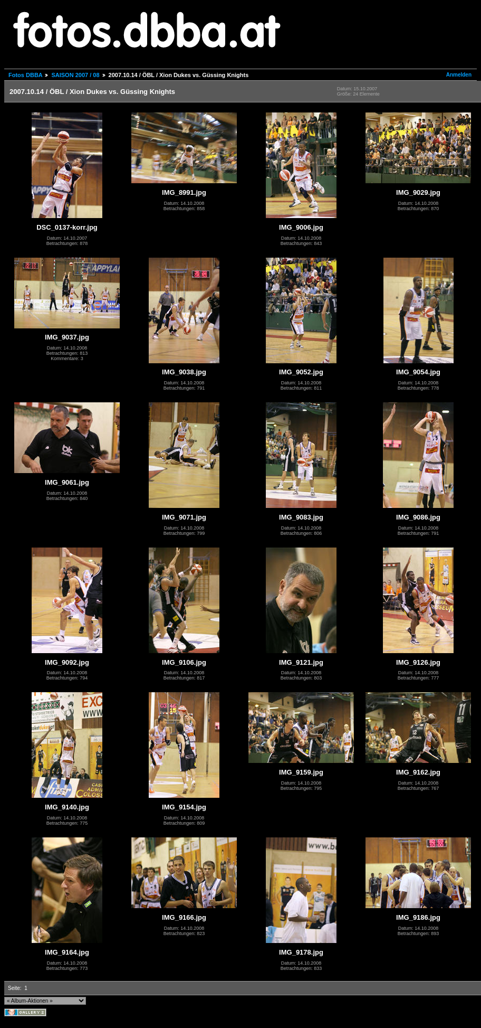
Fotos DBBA (25, 75)
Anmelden (459, 75)
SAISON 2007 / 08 (75, 75)
